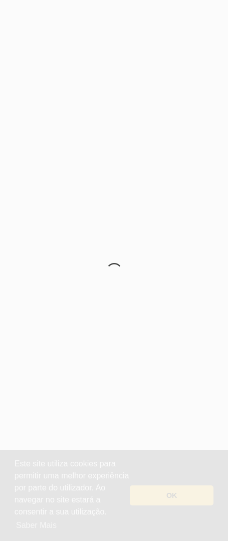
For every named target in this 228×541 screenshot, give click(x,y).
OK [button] (171, 495)
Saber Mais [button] (36, 525)
